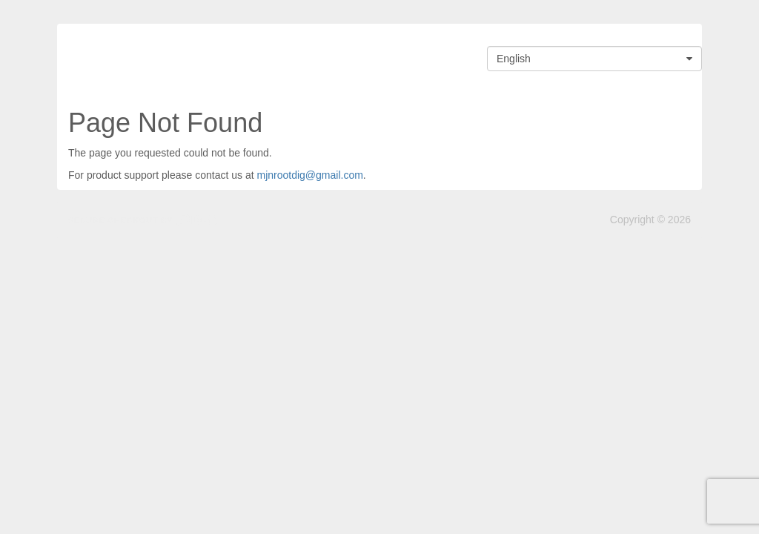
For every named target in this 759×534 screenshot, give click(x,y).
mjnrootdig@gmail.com (309, 175)
